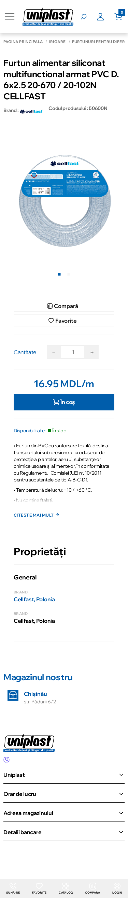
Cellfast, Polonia (34, 599)
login (117, 888)
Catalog (66, 888)
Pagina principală (23, 42)
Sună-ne (13, 888)
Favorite (39, 888)
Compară (92, 888)
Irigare (57, 42)
